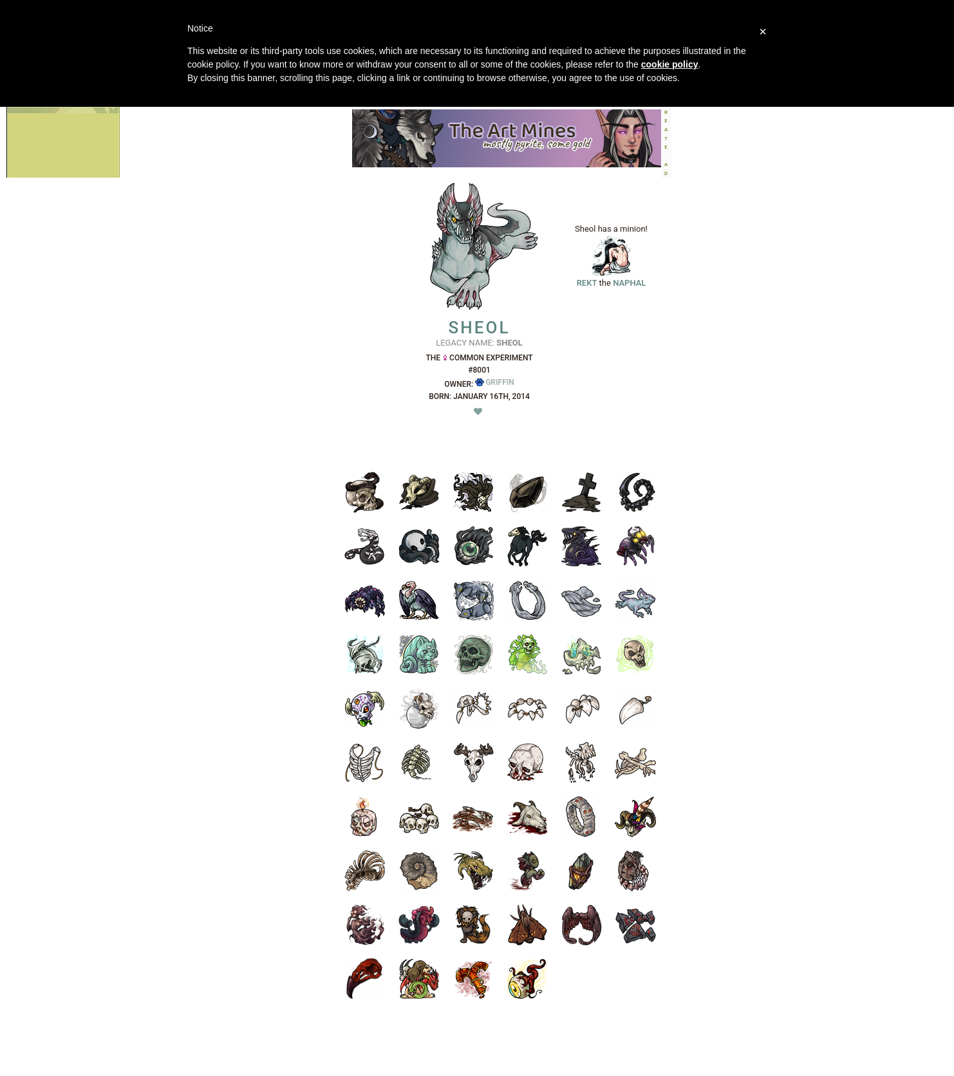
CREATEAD (666, 138)
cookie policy (669, 64)
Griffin (494, 382)
